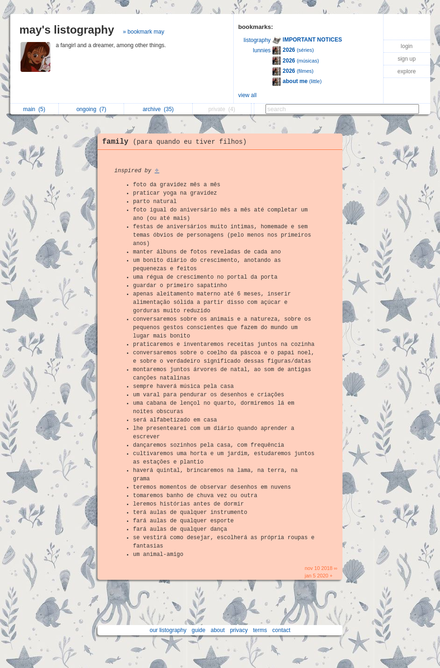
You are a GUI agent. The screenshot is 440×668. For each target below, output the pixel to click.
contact (281, 630)
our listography (168, 630)
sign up (407, 59)
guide (198, 630)
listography (257, 40)
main (34, 109)
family (176, 142)
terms (260, 630)
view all (247, 95)
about (218, 630)
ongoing (91, 109)
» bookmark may (143, 31)
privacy (239, 630)
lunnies (262, 50)
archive (158, 109)
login (406, 46)
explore (407, 71)
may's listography (67, 29)
